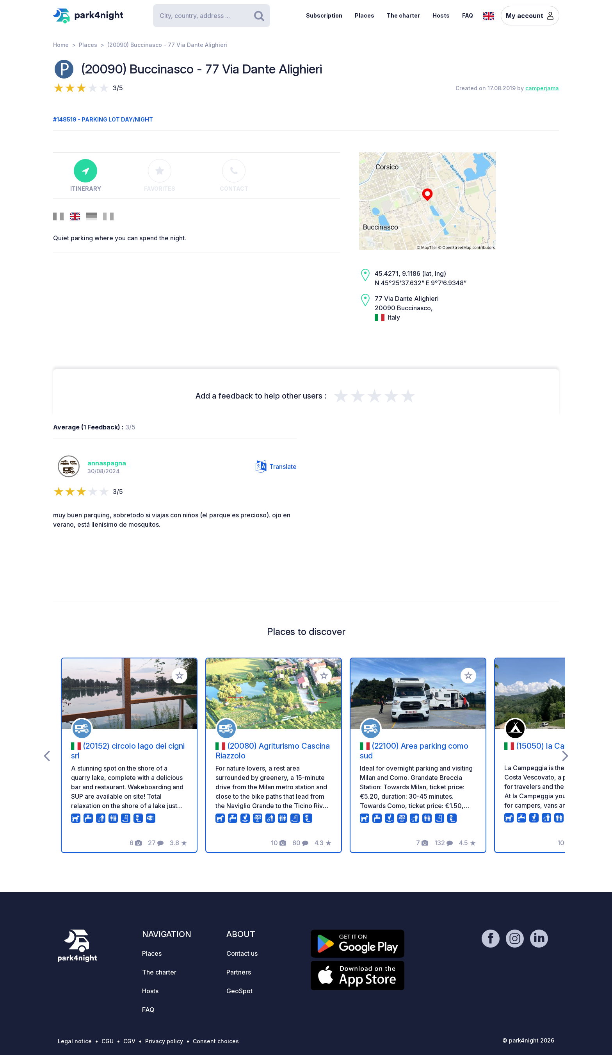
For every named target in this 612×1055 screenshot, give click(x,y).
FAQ (467, 15)
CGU (107, 1041)
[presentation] (46, 755)
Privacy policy (164, 1041)
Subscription (324, 15)
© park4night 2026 (528, 1040)
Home (61, 44)
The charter (403, 15)
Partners (238, 972)
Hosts (441, 15)
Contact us (242, 953)
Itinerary (85, 175)
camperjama (542, 88)
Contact (234, 175)
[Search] (211, 15)
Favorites (159, 175)
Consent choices (216, 1041)
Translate (276, 466)
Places (364, 15)
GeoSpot (239, 991)
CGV (129, 1041)
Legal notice (75, 1041)
